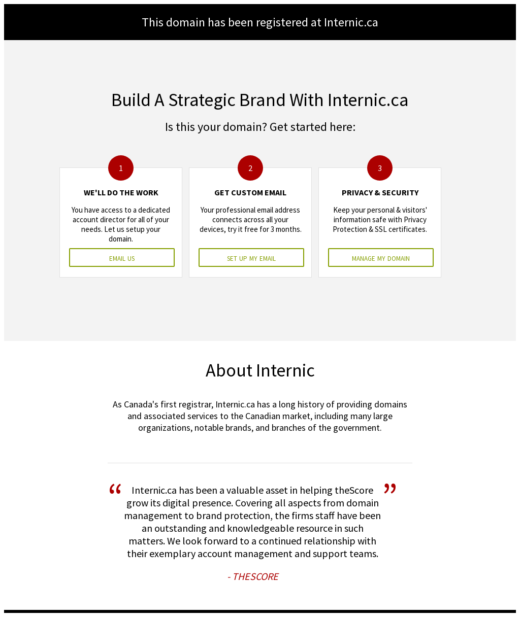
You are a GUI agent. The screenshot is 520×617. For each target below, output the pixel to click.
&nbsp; (260, 308)
